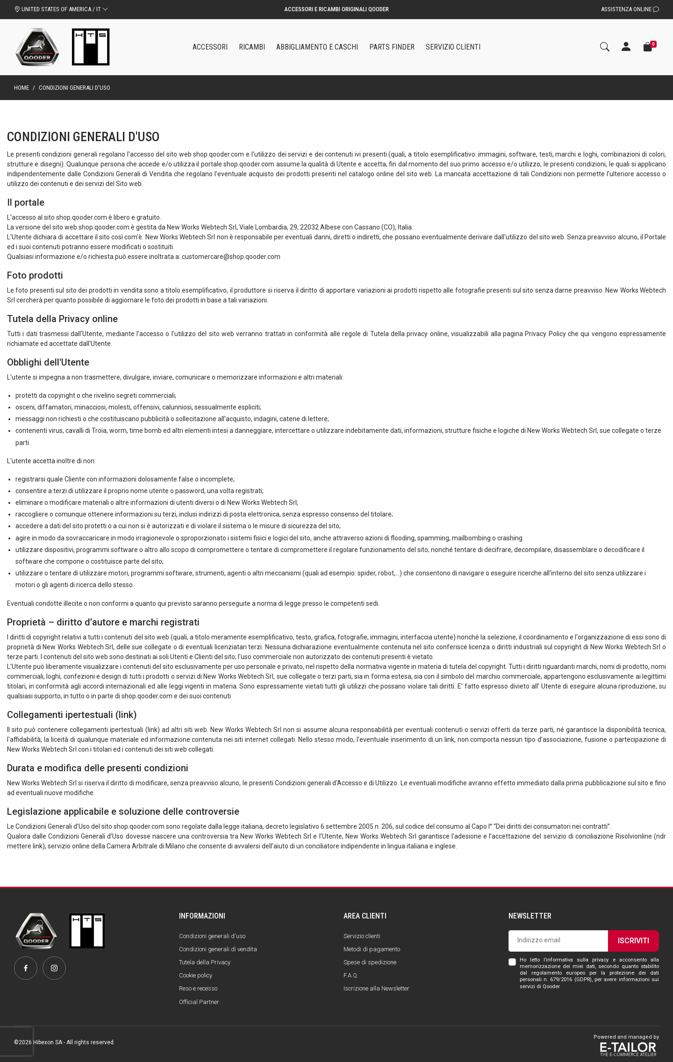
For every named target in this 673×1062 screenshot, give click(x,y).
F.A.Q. (351, 975)
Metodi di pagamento (372, 949)
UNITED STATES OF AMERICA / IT (61, 9)
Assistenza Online (630, 9)
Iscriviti (633, 940)
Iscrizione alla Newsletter (376, 988)
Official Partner (199, 1001)
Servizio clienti (362, 936)
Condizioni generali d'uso (212, 936)
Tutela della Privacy (204, 962)
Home (21, 87)
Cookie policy (195, 975)
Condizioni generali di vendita (218, 949)
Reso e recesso (198, 988)
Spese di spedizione (370, 962)
